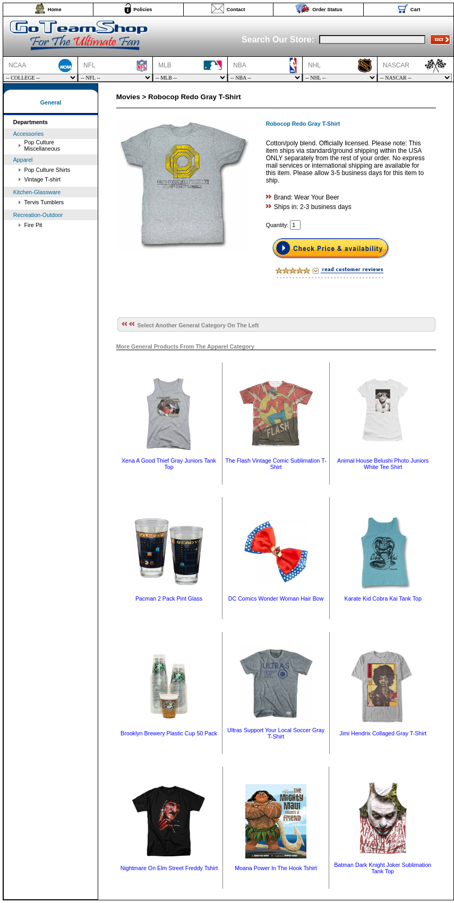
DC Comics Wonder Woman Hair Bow (276, 598)
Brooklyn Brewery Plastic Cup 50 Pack (169, 733)
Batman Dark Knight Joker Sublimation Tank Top (382, 868)
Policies (142, 9)
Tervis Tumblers (44, 202)
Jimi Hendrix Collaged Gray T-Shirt (382, 733)
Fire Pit (33, 225)
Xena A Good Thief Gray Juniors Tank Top (169, 463)
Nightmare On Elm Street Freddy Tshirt (169, 868)
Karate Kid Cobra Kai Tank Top (383, 598)
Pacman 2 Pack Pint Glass (168, 598)
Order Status (327, 9)
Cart (415, 9)
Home (55, 9)
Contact (236, 9)
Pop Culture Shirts (47, 170)
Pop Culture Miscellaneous (42, 145)
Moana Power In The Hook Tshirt (276, 868)
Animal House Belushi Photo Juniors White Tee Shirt (383, 463)
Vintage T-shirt (42, 179)
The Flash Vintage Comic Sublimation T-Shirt (275, 463)
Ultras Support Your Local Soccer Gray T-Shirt (275, 733)
